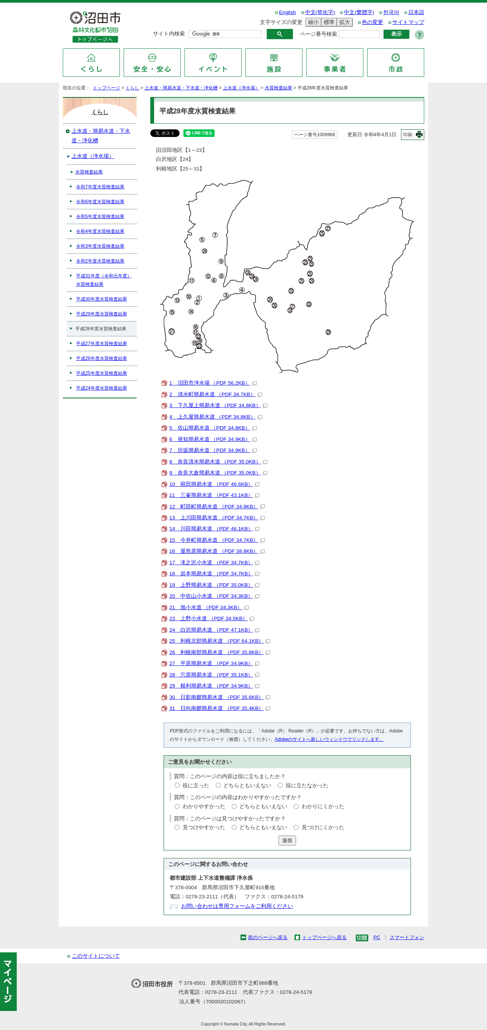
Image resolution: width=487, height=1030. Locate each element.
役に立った (196, 785)
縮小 (312, 22)
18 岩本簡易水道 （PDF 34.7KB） (214, 573)
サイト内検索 (169, 34)
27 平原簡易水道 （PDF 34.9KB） (214, 663)
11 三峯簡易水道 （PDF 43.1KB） (214, 495)
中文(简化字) (320, 12)
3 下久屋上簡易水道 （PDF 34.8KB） (218, 405)
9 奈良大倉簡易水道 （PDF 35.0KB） (218, 473)
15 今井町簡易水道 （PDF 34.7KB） (217, 540)
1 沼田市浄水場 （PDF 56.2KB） (213, 383)
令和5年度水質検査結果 (100, 216)
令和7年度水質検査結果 (100, 186)
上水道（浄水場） (241, 88)
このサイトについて (96, 956)
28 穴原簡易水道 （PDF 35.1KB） (214, 675)
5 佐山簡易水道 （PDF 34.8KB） (213, 428)
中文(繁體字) (359, 12)
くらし (132, 88)
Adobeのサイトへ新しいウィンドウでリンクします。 (329, 739)
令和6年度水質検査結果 (100, 201)
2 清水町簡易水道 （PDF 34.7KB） (215, 394)
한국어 (391, 12)
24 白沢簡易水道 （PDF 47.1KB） (214, 630)
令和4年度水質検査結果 (100, 231)
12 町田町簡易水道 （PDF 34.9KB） (217, 506)
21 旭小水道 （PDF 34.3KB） (209, 607)
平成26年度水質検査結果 (101, 358)
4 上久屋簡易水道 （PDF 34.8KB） (215, 417)
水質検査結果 (278, 88)
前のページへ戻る (268, 937)
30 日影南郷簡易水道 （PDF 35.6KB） (219, 697)
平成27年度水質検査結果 (101, 343)
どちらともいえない (247, 785)
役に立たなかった (307, 785)
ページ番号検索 (318, 34)
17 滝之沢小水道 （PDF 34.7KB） (214, 562)
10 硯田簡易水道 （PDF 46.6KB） (214, 484)
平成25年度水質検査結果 (101, 373)
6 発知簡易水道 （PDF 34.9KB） (213, 439)
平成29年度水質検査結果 (101, 314)
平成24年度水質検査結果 (101, 388)
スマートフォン (407, 937)
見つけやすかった (204, 827)
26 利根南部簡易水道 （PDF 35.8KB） (219, 652)
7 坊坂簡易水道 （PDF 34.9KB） (213, 450)
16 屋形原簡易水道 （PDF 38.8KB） (217, 551)
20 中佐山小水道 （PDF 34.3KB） (214, 596)
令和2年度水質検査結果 (100, 261)
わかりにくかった (323, 806)
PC (376, 937)
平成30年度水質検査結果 (101, 299)
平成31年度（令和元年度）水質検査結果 (104, 280)
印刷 (407, 134)
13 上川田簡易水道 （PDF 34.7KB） (217, 518)
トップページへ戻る (324, 937)
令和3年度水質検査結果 (100, 246)
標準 (327, 22)
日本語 (416, 12)
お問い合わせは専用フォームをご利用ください (237, 906)
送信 (287, 840)
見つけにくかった (323, 827)
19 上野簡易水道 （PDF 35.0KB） (214, 585)
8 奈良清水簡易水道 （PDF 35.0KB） (218, 462)
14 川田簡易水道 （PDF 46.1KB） (214, 529)
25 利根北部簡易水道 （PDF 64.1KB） (219, 641)
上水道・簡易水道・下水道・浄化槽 (181, 88)
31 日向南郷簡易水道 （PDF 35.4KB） (219, 708)
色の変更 (372, 22)
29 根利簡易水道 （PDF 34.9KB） (214, 686)
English (287, 12)
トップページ (106, 88)
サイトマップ (408, 22)
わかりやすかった (204, 806)
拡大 (343, 22)
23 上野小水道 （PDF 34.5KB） (211, 618)
